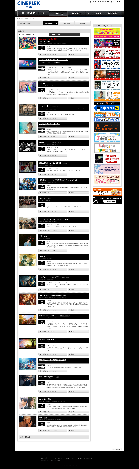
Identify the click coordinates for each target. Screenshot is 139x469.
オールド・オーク (45, 106)
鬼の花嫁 (42, 256)
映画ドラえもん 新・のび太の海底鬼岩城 (52, 360)
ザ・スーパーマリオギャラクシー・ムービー (53, 60)
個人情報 (66, 458)
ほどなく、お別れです (46, 399)
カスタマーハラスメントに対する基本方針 (82, 458)
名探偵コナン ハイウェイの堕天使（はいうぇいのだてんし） (59, 180)
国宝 (40, 417)
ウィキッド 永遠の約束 (46, 340)
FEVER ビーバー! (45, 142)
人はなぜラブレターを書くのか (49, 124)
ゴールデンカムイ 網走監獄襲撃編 (50, 295)
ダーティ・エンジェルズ (47, 219)
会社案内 (43, 458)
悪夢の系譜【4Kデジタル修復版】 (50, 163)
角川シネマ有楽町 (55, 460)
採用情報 (60, 458)
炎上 (40, 236)
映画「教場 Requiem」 (47, 377)
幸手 (22, 18)
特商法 (43, 460)
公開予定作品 (66, 23)
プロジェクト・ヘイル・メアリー (50, 277)
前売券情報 (82, 23)
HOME (18, 18)
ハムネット (43, 198)
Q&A (48, 460)
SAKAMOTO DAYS (45, 41)
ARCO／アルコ (44, 83)
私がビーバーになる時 (46, 316)
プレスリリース (52, 458)
